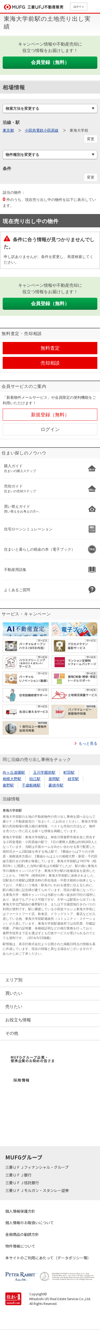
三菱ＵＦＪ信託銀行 (22, 1182)
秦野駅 (8, 785)
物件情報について (20, 1246)
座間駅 (54, 779)
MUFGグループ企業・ (33, 1059)
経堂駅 (73, 779)
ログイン (78, 7)
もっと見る (88, 743)
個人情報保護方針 (20, 1211)
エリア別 (13, 980)
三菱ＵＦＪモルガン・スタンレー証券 (37, 1190)
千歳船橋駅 (31, 785)
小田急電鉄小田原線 (41, 130)
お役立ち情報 (18, 1020)
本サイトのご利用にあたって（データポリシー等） (48, 1257)
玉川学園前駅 (44, 772)
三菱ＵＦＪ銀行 (18, 1175)
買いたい (13, 993)
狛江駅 (35, 779)
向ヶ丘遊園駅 (14, 772)
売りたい (13, 1006)
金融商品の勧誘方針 (22, 1234)
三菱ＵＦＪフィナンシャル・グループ (37, 1167)
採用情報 (21, 1080)
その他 (11, 1033)
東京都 (8, 130)
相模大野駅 (12, 779)
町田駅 (69, 772)
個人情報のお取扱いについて (29, 1222)
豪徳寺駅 (56, 785)
